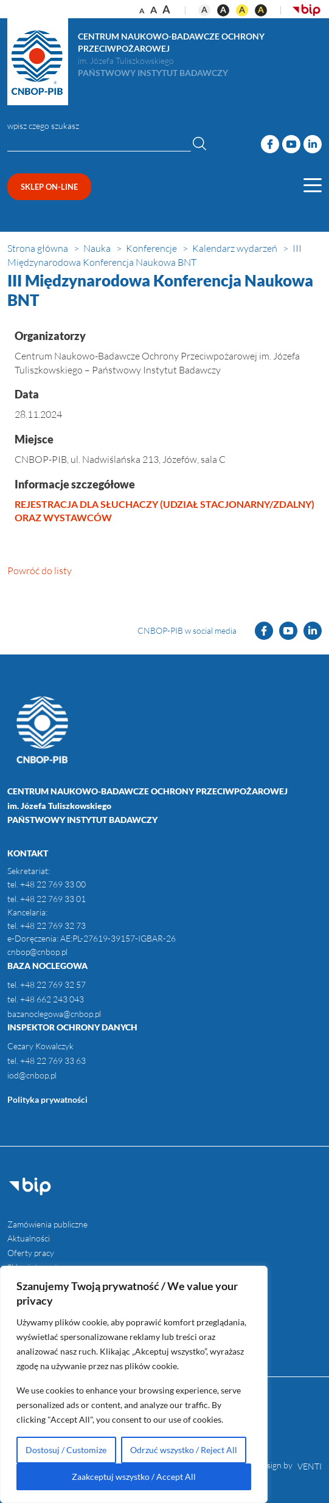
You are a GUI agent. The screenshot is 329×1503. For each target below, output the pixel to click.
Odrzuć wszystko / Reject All (183, 1450)
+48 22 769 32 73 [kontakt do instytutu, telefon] (53, 925)
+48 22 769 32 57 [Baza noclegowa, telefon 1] (53, 984)
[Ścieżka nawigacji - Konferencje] (152, 248)
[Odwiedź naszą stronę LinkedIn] (312, 144)
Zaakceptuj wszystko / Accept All (134, 1476)
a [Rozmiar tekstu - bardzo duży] (166, 9)
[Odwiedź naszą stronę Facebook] (270, 144)
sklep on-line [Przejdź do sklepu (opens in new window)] (49, 187)
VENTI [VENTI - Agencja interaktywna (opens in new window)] (309, 1466)
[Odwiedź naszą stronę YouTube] (291, 144)
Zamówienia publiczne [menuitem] (47, 1224)
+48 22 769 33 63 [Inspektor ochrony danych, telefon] (52, 1060)
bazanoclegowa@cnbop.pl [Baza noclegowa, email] (54, 1013)
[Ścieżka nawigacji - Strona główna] (38, 248)
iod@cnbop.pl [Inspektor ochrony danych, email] (32, 1075)
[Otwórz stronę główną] (37, 61)
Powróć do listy (39, 570)
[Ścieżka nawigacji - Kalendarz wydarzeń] (235, 248)
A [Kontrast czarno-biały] (223, 9)
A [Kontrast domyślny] (204, 9)
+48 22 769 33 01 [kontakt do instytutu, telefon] (53, 899)
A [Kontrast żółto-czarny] (242, 9)
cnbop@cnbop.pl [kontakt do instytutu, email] (37, 951)
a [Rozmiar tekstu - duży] (153, 9)
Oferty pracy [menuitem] (30, 1253)
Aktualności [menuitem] (28, 1238)
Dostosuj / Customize (66, 1450)
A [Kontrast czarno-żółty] (261, 9)
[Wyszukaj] (199, 142)
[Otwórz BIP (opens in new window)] (306, 9)
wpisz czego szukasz (43, 125)
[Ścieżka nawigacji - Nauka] (98, 248)
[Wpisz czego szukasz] (99, 144)
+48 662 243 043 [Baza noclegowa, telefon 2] (52, 999)
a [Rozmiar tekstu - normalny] (142, 10)
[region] (134, 1384)
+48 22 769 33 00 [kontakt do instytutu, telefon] (53, 884)
